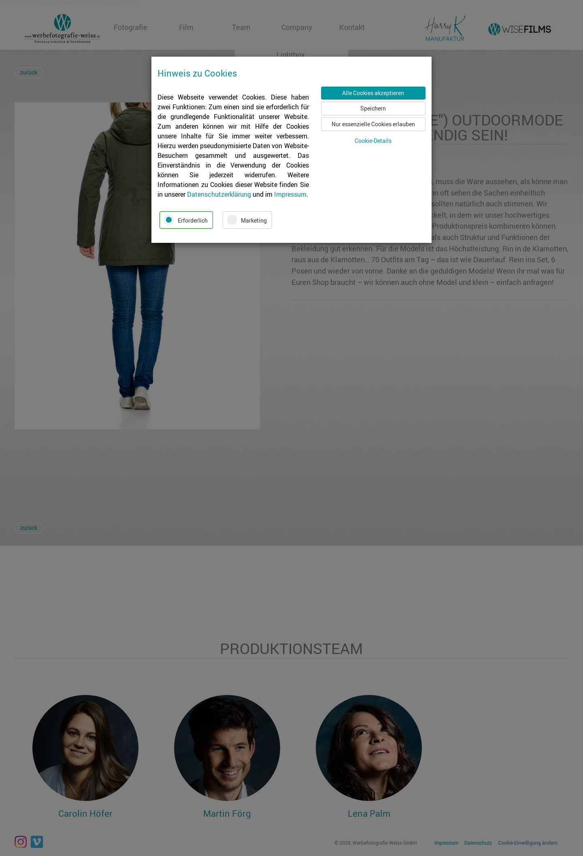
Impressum (290, 194)
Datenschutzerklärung (219, 194)
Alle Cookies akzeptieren (373, 93)
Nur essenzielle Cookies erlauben (373, 124)
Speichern (373, 108)
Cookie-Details (373, 140)
